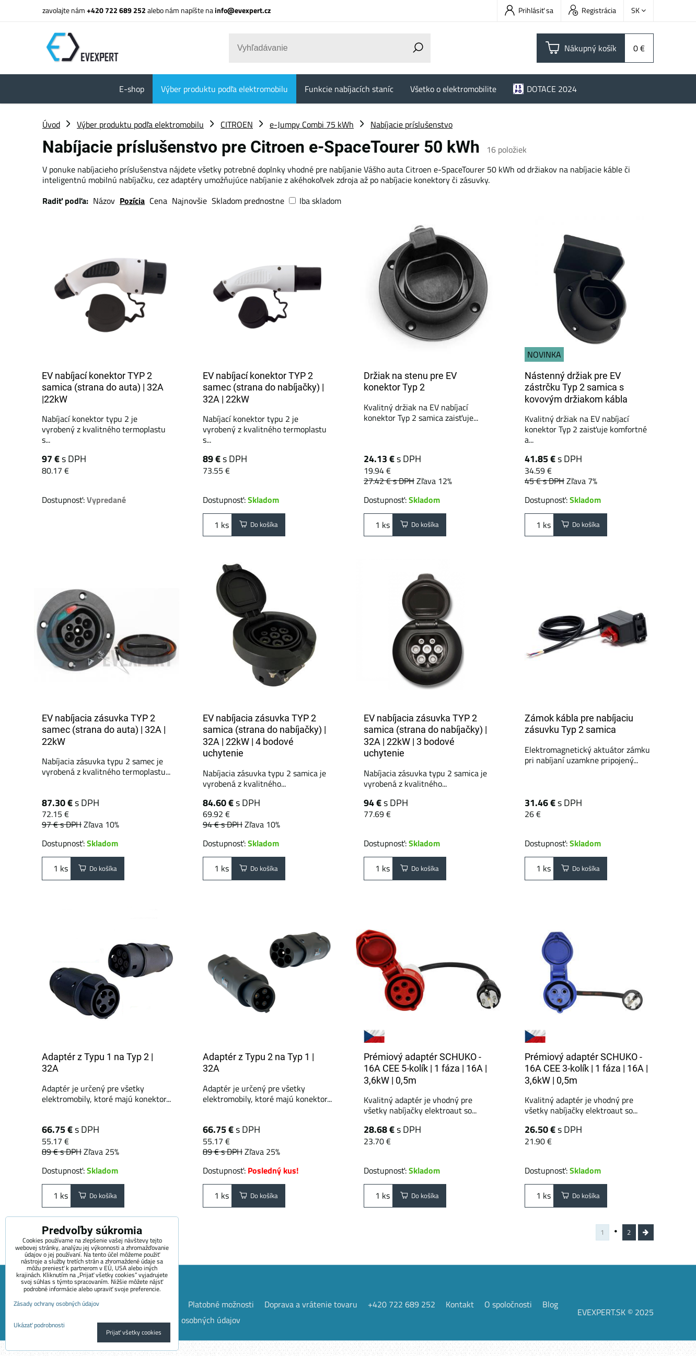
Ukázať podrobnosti (39, 1324)
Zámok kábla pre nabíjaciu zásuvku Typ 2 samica (579, 724)
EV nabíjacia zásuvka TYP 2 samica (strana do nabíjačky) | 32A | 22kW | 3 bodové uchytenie (425, 736)
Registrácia (592, 10)
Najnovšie (189, 200)
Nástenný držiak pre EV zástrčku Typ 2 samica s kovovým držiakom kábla (576, 387)
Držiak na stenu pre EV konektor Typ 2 (410, 381)
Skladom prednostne (248, 200)
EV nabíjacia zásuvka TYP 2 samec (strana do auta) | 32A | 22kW (104, 730)
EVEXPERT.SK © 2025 (615, 1327)
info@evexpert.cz (243, 10)
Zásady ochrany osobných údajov (181, 1335)
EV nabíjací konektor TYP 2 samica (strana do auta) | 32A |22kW (103, 387)
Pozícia (132, 200)
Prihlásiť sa (529, 10)
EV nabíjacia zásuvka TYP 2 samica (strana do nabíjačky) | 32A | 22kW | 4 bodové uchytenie (264, 736)
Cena (158, 200)
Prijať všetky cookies (133, 1332)
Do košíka (264, 527)
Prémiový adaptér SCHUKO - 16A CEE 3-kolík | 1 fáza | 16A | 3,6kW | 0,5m (586, 1073)
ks (217, 527)
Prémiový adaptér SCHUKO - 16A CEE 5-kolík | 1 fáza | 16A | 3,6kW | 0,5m (425, 1073)
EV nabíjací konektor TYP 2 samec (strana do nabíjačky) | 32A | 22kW (263, 387)
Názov (104, 200)
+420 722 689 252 (116, 10)
